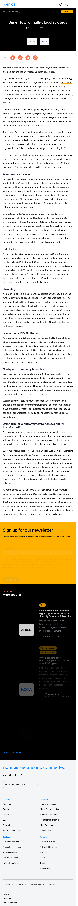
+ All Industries (46, 830)
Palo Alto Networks (48, 847)
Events (6, 809)
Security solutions (10, 858)
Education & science (49, 814)
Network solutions (11, 863)
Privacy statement (10, 903)
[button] (66, 4)
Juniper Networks (47, 842)
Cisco (42, 863)
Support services (10, 852)
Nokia (42, 858)
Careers (6, 814)
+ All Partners (45, 868)
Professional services (12, 847)
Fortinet (43, 852)
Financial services (48, 804)
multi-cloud (66, 82)
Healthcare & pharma (49, 820)
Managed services (11, 842)
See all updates (12, 752)
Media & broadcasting (50, 809)
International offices (11, 830)
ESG (4, 820)
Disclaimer (7, 898)
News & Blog (13, 12)
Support (6, 825)
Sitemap (6, 894)
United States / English (22, 784)
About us (7, 804)
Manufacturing (46, 825)
